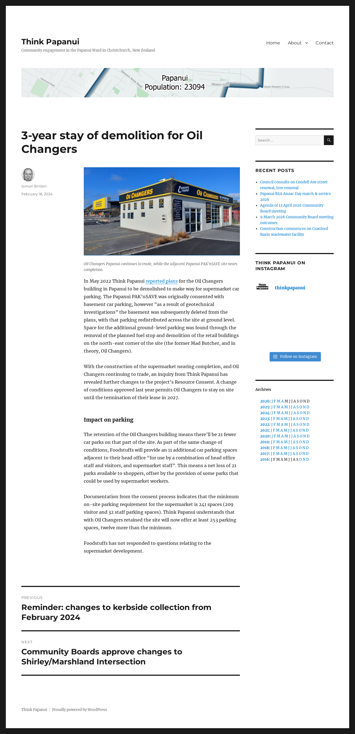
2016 (264, 459)
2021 (264, 430)
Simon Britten (34, 186)
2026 (265, 401)
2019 (264, 442)
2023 (264, 418)
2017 (264, 453)
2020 (265, 436)
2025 (264, 407)
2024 (265, 413)
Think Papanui (50, 41)
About (295, 42)
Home (273, 42)
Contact (325, 42)
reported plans (162, 281)
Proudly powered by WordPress (79, 709)
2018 (264, 448)
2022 (264, 424)
